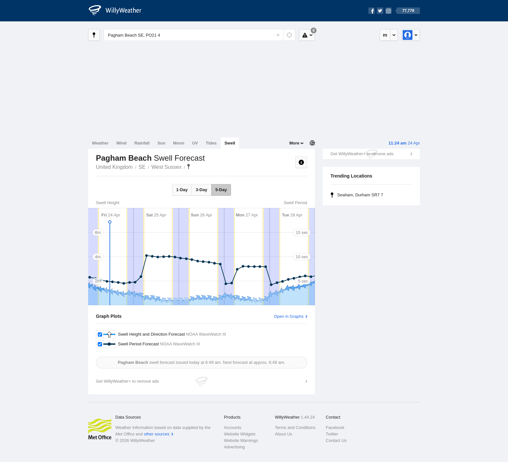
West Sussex (166, 167)
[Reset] (278, 35)
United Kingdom (114, 167)
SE (142, 167)
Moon (178, 143)
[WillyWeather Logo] (118, 10)
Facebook (335, 427)
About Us (283, 434)
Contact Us (336, 440)
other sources (156, 434)
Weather (100, 143)
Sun (161, 143)
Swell (230, 143)
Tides (211, 143)
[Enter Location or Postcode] (199, 35)
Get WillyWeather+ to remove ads (361, 153)
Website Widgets (239, 434)
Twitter (332, 434)
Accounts (232, 427)
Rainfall (142, 143)
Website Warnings (241, 440)
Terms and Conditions (295, 427)
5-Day (221, 189)
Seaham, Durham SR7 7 (360, 194)
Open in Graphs (289, 316)
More (294, 143)
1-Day (182, 189)
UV (195, 143)
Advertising (234, 447)
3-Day (201, 189)
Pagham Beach (188, 166)
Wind (121, 143)
